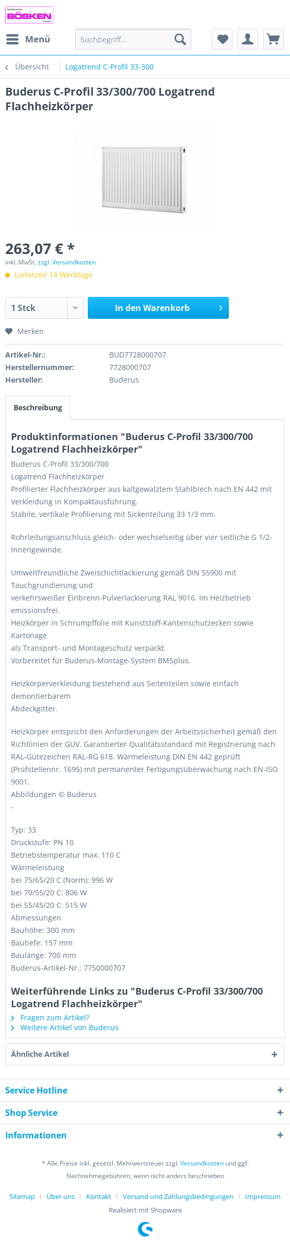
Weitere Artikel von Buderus (65, 1027)
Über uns (61, 1196)
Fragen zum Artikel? (50, 1017)
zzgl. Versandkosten (67, 262)
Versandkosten (202, 1163)
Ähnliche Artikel (40, 1054)
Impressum (263, 1196)
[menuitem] (27, 39)
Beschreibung (38, 407)
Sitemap (22, 1196)
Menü (28, 38)
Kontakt (98, 1196)
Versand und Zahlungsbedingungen (178, 1196)
